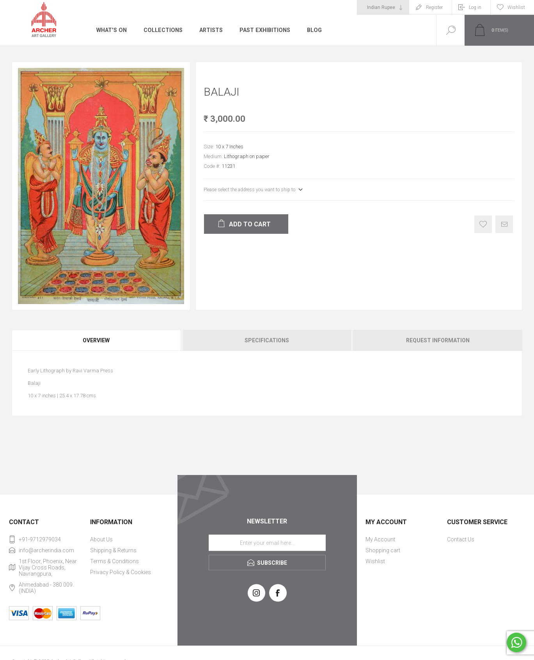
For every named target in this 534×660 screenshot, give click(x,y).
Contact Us (460, 539)
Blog (312, 30)
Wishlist (375, 561)
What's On (111, 30)
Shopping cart (382, 550)
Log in (475, 7)
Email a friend (504, 224)
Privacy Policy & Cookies (120, 572)
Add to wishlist (483, 224)
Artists (209, 30)
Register (434, 7)
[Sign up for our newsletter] (267, 542)
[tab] (97, 340)
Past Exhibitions (263, 30)
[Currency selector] (383, 7)
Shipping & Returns (113, 550)
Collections (162, 30)
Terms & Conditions (114, 561)
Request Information (438, 340)
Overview (96, 340)
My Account (380, 539)
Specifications (267, 340)
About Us (101, 539)
